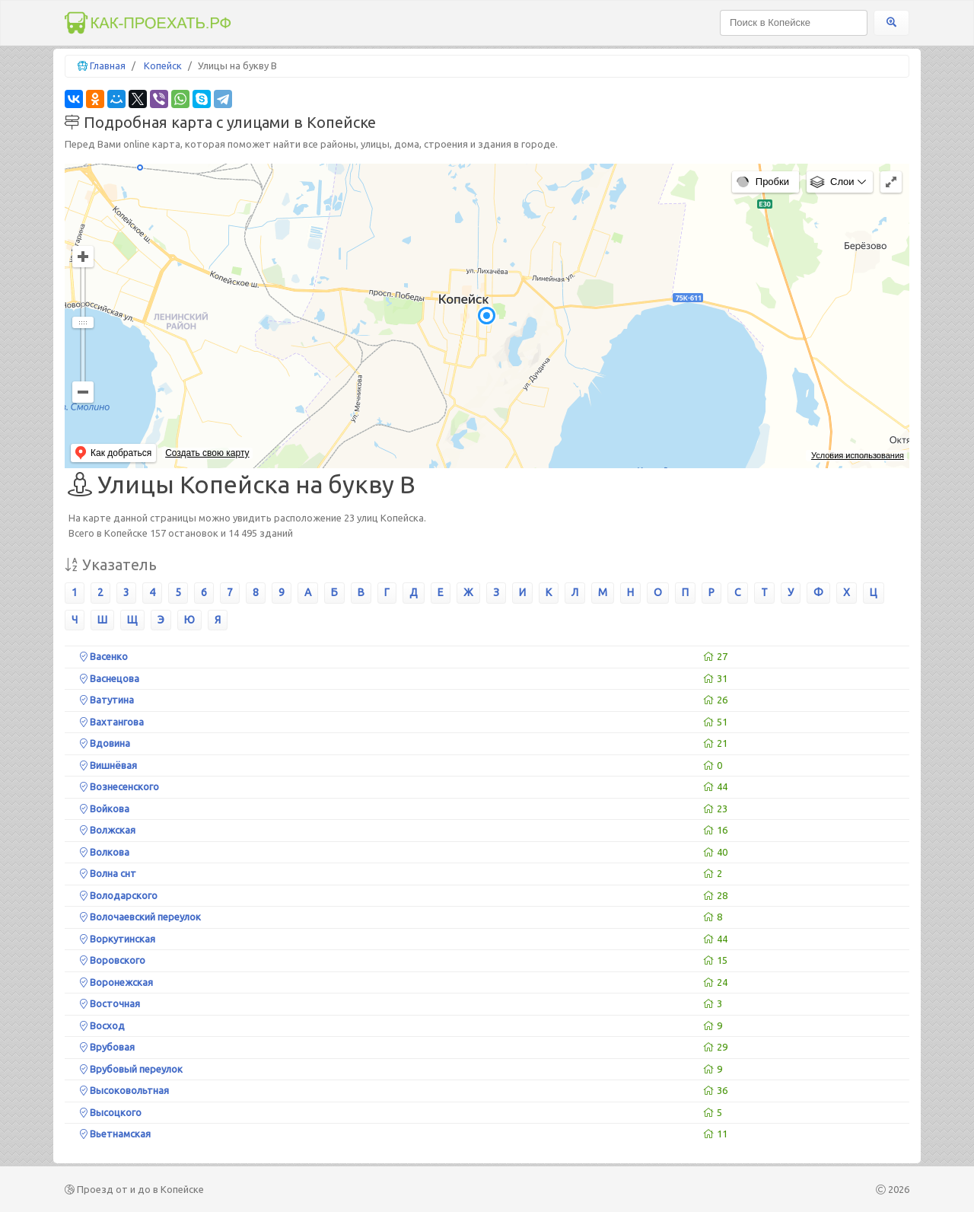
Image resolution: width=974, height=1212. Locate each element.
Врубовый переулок (131, 1069)
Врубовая (107, 1046)
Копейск (163, 65)
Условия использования (857, 455)
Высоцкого (111, 1112)
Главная (108, 65)
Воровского (112, 960)
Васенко (104, 656)
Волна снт (108, 873)
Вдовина (105, 743)
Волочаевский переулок (140, 916)
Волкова (104, 852)
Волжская (107, 829)
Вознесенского (119, 786)
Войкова (104, 808)
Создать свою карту (207, 453)
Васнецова (109, 678)
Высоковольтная (124, 1090)
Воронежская (116, 982)
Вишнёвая (108, 765)
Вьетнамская (115, 1133)
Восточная (110, 1003)
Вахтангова (112, 721)
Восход (102, 1025)
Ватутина (107, 699)
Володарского (119, 895)
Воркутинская (117, 938)
